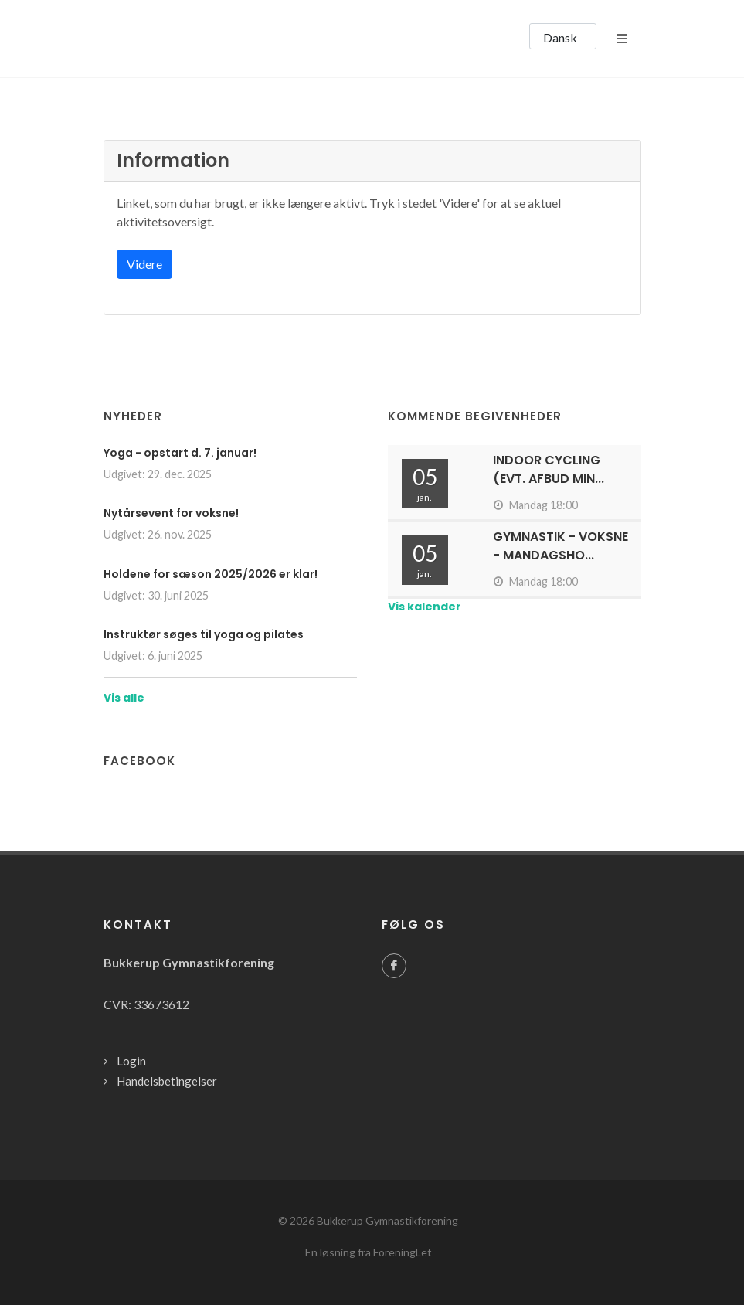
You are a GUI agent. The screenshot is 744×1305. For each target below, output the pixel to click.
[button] (562, 36)
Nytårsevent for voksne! (171, 513)
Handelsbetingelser (167, 1081)
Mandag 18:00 (535, 504)
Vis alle (124, 697)
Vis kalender (424, 606)
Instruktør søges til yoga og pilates (204, 634)
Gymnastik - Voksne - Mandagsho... (560, 546)
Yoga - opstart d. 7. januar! (180, 452)
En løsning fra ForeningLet (368, 1252)
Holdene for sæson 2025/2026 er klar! (211, 574)
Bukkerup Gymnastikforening (387, 1220)
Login (131, 1061)
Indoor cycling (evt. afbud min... (548, 469)
